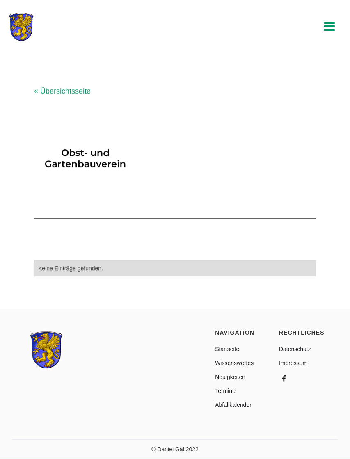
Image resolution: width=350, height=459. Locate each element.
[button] (329, 27)
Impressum (293, 363)
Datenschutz (295, 349)
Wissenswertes (234, 363)
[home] (21, 27)
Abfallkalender (233, 405)
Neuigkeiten (230, 377)
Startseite (227, 349)
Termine (225, 391)
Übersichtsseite (62, 91)
